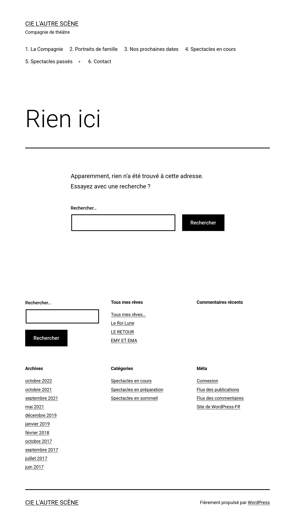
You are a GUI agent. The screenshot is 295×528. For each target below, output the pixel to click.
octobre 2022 (38, 380)
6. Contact (99, 61)
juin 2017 (34, 467)
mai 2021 (34, 406)
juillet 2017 (36, 458)
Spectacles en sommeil (134, 398)
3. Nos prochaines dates (151, 49)
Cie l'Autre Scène (51, 23)
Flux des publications (218, 389)
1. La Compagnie (44, 49)
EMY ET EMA (124, 340)
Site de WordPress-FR (218, 406)
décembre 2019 (41, 415)
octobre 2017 (38, 441)
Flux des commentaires (220, 398)
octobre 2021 (38, 389)
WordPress (259, 502)
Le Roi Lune (122, 323)
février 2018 (37, 432)
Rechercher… (84, 208)
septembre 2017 (41, 449)
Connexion (207, 380)
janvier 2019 (37, 423)
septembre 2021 (41, 398)
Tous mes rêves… (128, 314)
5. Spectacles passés (49, 61)
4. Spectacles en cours (210, 49)
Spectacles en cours (131, 380)
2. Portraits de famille (94, 49)
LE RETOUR (122, 332)
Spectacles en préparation (137, 389)
